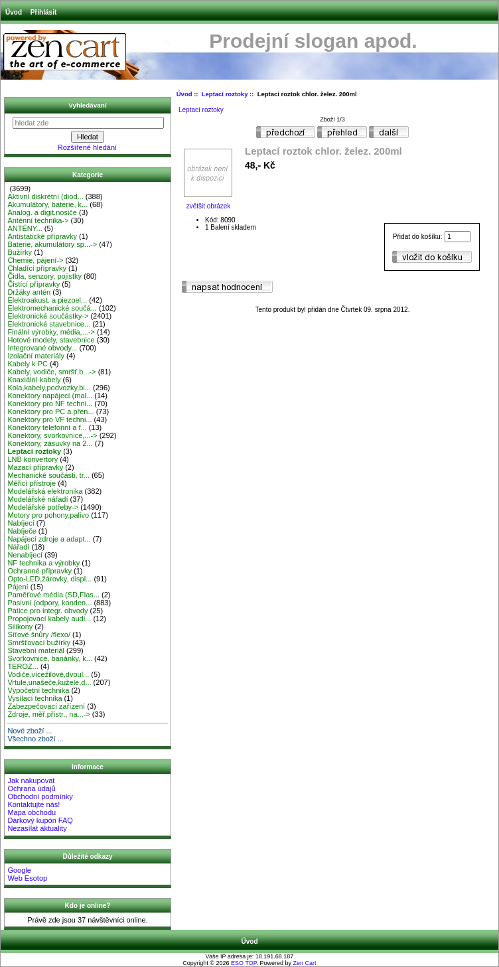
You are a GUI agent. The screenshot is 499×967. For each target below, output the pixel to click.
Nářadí (18, 547)
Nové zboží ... (29, 731)
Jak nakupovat (30, 780)
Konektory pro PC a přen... (50, 411)
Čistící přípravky (33, 284)
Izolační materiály (35, 356)
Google (19, 870)
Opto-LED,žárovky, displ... (49, 579)
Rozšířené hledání (87, 147)
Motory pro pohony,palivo (48, 515)
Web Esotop (27, 878)
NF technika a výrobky (43, 563)
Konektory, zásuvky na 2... (49, 443)
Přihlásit (43, 12)
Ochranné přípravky (39, 571)
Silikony (20, 627)
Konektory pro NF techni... (49, 404)
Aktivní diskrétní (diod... (45, 196)
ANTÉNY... (24, 228)
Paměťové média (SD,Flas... (53, 595)
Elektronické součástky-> (47, 316)
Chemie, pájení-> (35, 260)
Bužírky (19, 252)
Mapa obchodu (31, 812)
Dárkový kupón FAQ (39, 820)
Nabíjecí (20, 523)
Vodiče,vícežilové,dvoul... (48, 674)
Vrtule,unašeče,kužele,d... (49, 682)
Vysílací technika (34, 698)
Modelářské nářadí (37, 499)
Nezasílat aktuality (36, 828)
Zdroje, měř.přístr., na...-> (48, 714)
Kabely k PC (27, 364)
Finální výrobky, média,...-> (51, 332)
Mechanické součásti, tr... (48, 475)
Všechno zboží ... (35, 739)
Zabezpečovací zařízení (46, 706)
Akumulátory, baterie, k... (47, 204)
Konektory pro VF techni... (49, 419)
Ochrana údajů (31, 788)
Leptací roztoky (225, 94)
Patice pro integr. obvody (47, 611)
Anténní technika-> (37, 220)
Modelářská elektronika (44, 491)
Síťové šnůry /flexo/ (38, 634)
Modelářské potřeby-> (42, 507)
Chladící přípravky (36, 268)
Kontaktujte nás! (33, 804)
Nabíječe (21, 531)
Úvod (13, 12)
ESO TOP (244, 963)
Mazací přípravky (35, 467)
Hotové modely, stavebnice (50, 340)
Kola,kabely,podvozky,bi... (49, 388)
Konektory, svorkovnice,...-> (52, 435)
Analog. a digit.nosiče (42, 212)
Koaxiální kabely (33, 380)
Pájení (17, 587)
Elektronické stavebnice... (48, 324)
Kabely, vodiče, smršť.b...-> (51, 372)
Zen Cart (305, 963)
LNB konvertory (32, 459)
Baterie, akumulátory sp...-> (52, 244)
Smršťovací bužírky (38, 642)
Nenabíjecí (24, 555)
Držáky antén (28, 292)
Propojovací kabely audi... (49, 619)
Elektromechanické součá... (52, 308)
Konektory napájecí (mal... (49, 396)
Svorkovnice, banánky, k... (49, 658)
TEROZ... (22, 666)
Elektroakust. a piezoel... (47, 300)
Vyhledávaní (87, 105)
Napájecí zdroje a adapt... (48, 539)
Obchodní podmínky (39, 796)
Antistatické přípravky (42, 236)
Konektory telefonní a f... (46, 427)
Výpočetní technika (38, 690)
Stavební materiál (35, 650)
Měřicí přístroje (31, 483)
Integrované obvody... (42, 348)
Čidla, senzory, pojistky (44, 276)
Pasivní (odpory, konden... (49, 603)
